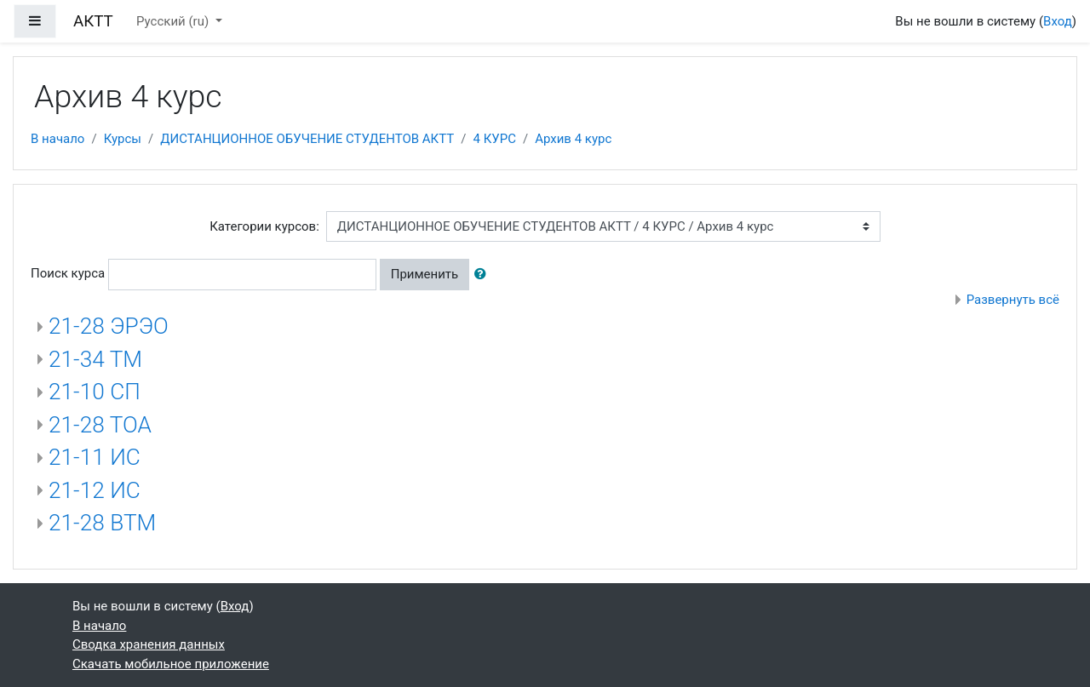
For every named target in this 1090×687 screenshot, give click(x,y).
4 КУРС (494, 138)
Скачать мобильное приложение (170, 664)
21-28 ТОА (100, 425)
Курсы (122, 138)
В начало (57, 138)
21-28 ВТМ (102, 522)
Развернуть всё (1013, 299)
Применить (425, 274)
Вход (1057, 21)
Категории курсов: (264, 226)
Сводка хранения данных (148, 644)
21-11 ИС (95, 457)
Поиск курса (68, 273)
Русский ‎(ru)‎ (174, 21)
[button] (484, 274)
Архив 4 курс (573, 138)
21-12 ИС (95, 490)
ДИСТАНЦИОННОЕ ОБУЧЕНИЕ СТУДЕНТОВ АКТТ (307, 138)
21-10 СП (95, 391)
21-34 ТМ (95, 359)
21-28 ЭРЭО (109, 326)
